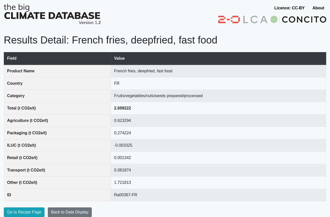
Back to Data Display (70, 212)
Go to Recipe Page (24, 212)
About (318, 8)
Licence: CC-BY (289, 8)
